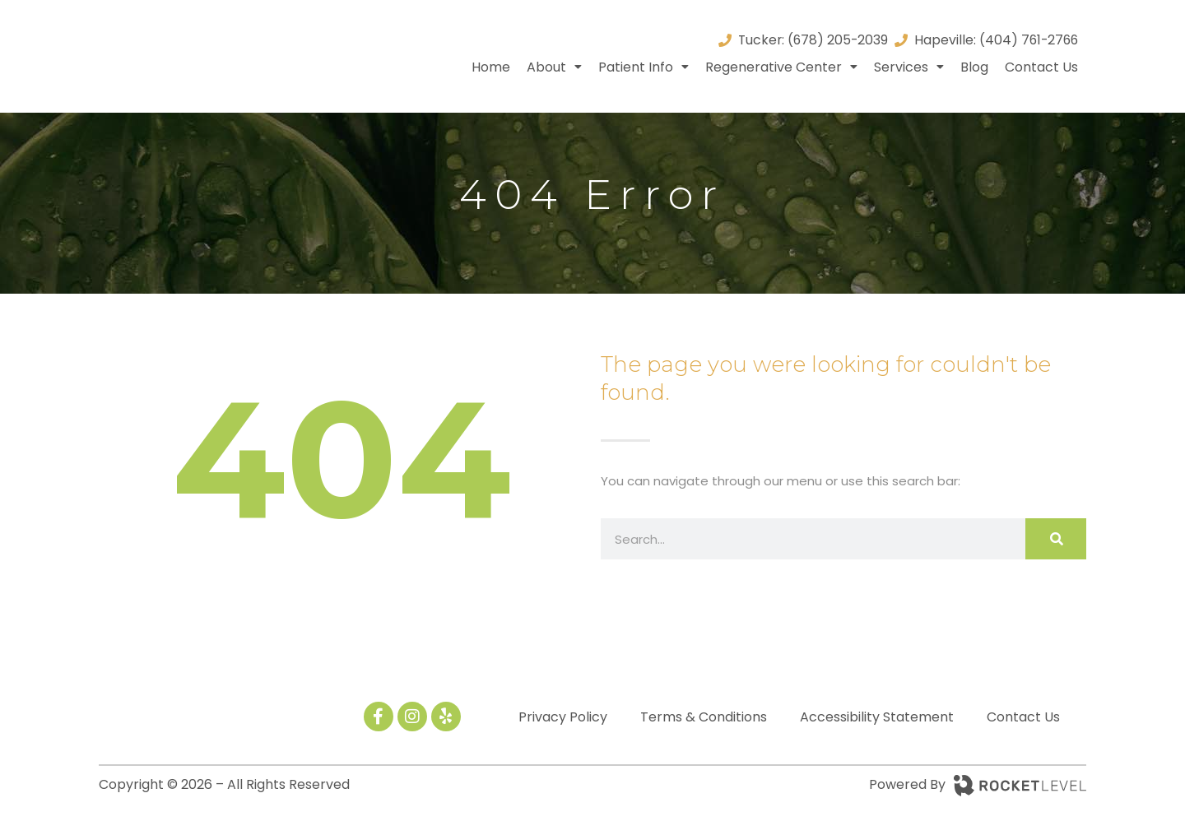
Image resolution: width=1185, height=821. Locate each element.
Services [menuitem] (909, 67)
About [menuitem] (554, 67)
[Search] (1055, 538)
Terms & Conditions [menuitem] (703, 716)
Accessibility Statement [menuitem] (877, 716)
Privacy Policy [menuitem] (562, 716)
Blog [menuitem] (974, 67)
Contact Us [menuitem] (1041, 67)
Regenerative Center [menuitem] (781, 67)
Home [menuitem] (491, 67)
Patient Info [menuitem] (643, 67)
